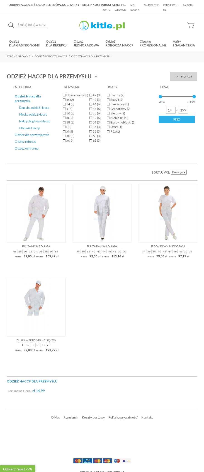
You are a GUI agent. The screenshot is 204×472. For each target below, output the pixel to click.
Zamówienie (151, 5)
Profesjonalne (153, 45)
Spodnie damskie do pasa (168, 168)
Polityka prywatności (123, 339)
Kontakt (147, 339)
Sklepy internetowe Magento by (170, 458)
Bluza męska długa (36, 168)
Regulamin (70, 339)
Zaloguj (188, 5)
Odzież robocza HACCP (50, 56)
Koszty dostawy (93, 339)
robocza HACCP (119, 45)
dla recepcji (57, 45)
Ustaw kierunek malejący (190, 94)
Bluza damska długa (102, 168)
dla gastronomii (24, 45)
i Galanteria (184, 45)
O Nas (55, 339)
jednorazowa (86, 45)
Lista (20, 94)
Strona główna (18, 56)
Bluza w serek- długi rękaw (36, 262)
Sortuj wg (160, 95)
